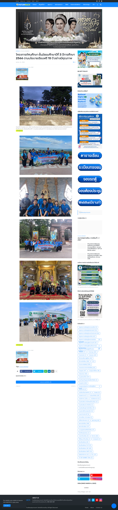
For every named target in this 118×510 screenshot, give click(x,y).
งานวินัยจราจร (95, 399)
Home (17, 1)
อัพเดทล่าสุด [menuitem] (86, 4)
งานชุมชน (82, 371)
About (92, 507)
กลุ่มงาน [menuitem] (50, 4)
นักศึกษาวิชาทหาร (84, 420)
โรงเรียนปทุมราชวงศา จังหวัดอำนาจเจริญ (36, 507)
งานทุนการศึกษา (94, 371)
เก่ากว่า (73, 386)
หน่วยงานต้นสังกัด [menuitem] (75, 4)
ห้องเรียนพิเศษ (83, 442)
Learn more (15, 502)
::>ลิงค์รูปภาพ (19, 131)
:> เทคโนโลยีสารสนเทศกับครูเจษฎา (86, 467)
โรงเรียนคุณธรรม (84, 433)
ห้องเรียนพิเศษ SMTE (85, 451)
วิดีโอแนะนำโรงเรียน (84, 439)
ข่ (93, 361)
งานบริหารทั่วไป (84, 377)
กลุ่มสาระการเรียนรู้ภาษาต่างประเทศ (89, 333)
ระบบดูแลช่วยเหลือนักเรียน (86, 430)
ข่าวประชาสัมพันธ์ (25, 51)
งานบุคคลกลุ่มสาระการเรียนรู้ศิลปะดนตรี (89, 386)
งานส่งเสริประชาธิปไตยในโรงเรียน (88, 402)
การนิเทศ (82, 352)
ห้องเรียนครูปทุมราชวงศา (84, 465)
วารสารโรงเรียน (84, 436)
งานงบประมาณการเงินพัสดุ (87, 367)
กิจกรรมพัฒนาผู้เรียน (85, 358)
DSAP (33, 1)
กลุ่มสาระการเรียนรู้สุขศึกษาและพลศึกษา (89, 349)
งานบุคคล (83, 383)
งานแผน (97, 392)
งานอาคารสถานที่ (84, 414)
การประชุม (92, 352)
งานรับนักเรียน (94, 395)
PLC (94, 454)
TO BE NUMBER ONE (86, 458)
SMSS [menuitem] (66, 4)
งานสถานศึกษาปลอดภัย (86, 411)
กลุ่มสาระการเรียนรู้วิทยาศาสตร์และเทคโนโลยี (89, 340)
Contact (28, 1)
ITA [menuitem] (93, 4)
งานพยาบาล (82, 395)
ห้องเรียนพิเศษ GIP (85, 448)
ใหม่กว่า (18, 386)
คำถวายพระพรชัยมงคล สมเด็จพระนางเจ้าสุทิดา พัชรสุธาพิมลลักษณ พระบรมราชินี (94, 256)
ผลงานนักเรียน (84, 423)
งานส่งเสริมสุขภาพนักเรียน (86, 408)
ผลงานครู (95, 420)
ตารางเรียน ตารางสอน (85, 417)
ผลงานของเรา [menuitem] (58, 4)
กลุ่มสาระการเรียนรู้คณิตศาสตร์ (88, 330)
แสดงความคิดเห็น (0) (45, 382)
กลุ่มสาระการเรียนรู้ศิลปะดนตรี (88, 343)
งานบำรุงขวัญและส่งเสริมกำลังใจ (88, 380)
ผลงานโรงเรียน (84, 427)
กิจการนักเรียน (84, 361)
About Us (22, 1)
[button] (97, 4)
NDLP (37, 1)
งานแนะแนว (83, 374)
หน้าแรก (18, 51)
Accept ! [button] (7, 505)
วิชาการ (95, 436)
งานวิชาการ (83, 399)
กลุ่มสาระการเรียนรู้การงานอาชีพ (88, 327)
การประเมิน (82, 355)
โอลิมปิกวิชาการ (84, 454)
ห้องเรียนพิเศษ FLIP (85, 445)
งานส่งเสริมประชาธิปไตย (86, 405)
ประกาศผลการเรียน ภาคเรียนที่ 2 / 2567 (89, 239)
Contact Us (99, 507)
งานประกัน (82, 389)
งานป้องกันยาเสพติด (85, 392)
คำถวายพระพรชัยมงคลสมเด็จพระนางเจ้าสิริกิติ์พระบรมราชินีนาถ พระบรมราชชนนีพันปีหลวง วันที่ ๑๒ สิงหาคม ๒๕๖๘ (94, 247)
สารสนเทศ (96, 439)
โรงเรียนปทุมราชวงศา (84, 212)
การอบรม (92, 355)
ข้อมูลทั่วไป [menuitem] (41, 4)
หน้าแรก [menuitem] (35, 4)
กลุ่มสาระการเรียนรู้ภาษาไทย (87, 336)
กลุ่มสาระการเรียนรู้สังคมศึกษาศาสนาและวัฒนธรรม (89, 346)
